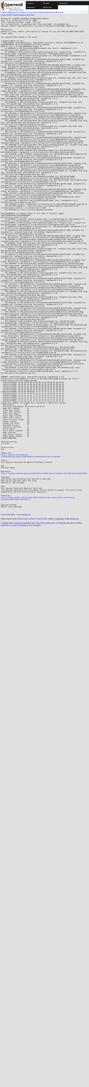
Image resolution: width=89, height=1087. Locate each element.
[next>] (10, 15)
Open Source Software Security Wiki (32, 617)
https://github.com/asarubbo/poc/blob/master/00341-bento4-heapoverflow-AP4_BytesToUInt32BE (44, 564)
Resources (31, 7)
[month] (21, 15)
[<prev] (4, 15)
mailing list (74, 617)
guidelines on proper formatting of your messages (20, 624)
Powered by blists (8, 613)
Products (30, 3)
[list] (32, 15)
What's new (47, 7)
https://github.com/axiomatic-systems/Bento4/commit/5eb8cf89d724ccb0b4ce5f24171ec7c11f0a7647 (31, 543)
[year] (27, 15)
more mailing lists (24, 613)
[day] (16, 15)
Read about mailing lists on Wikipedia (51, 622)
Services (46, 3)
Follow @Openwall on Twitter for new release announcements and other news (32, 12)
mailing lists (19, 622)
